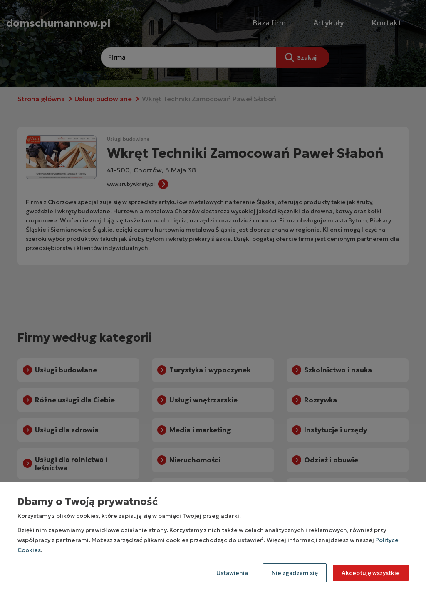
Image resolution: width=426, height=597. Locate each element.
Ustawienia (232, 573)
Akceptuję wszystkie (371, 573)
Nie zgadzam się (295, 573)
